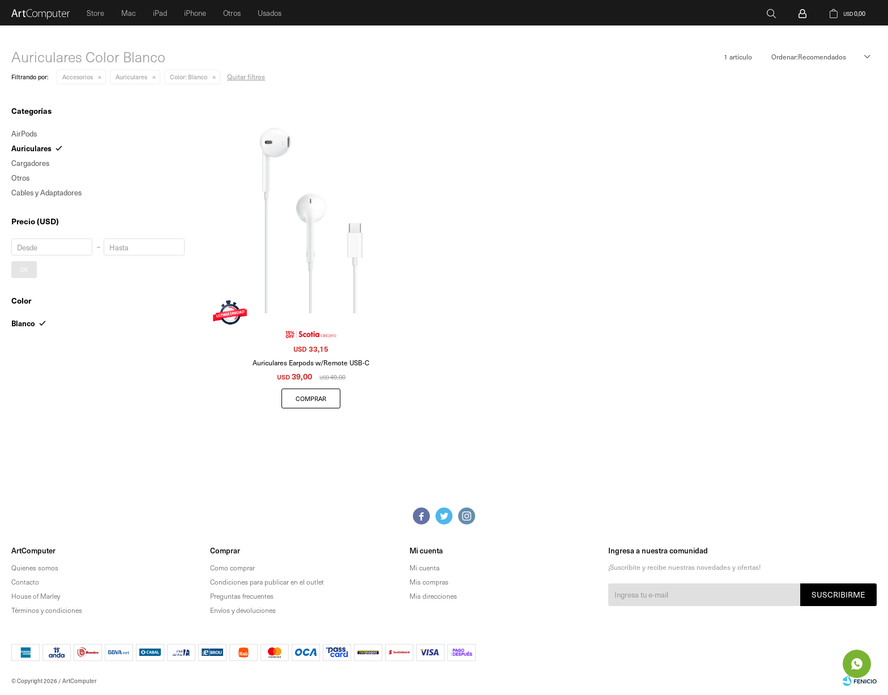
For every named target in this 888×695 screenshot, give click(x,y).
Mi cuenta (424, 567)
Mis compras (429, 582)
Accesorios (77, 77)
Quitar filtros (246, 76)
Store (95, 12)
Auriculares (131, 77)
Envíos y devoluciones (243, 610)
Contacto (25, 582)
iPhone (195, 12)
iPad (160, 12)
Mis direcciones (433, 596)
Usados (269, 12)
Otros (232, 12)
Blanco (188, 77)
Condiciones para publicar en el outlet (267, 582)
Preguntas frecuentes (242, 596)
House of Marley (35, 596)
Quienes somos (34, 567)
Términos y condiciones (46, 610)
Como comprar (232, 567)
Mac (128, 12)
